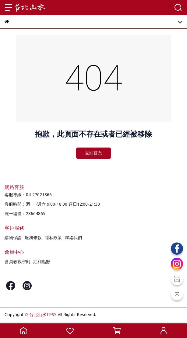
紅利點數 (41, 262)
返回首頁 (93, 153)
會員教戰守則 (17, 262)
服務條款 (33, 238)
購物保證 (13, 238)
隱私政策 (53, 238)
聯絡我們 (73, 238)
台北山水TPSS (43, 315)
